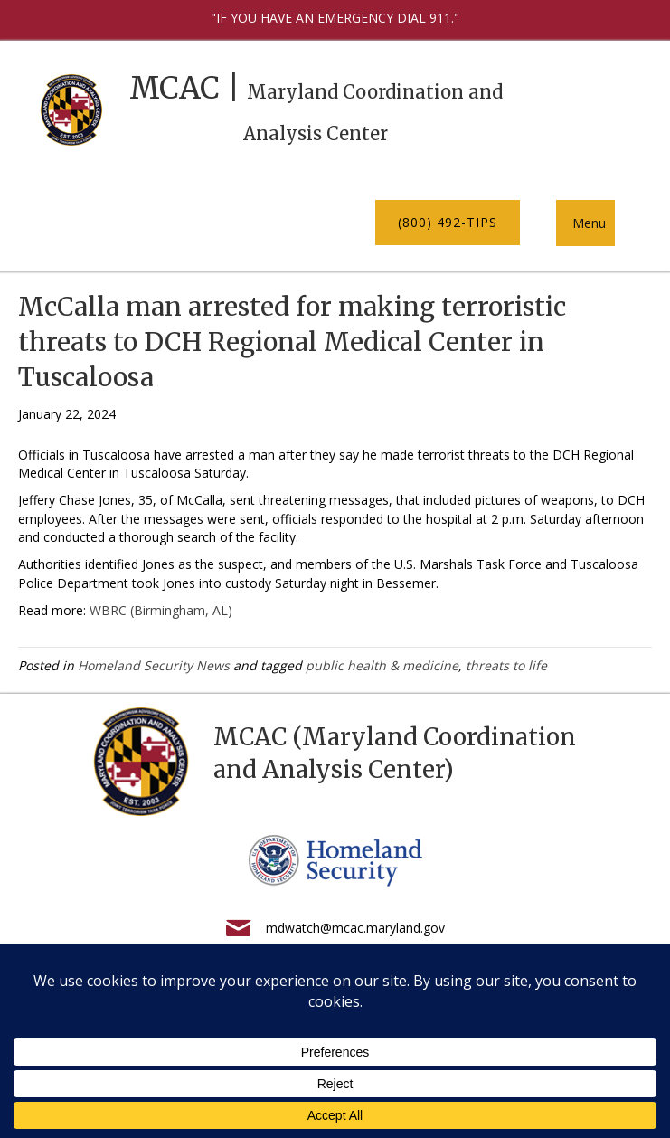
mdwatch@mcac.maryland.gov (355, 927)
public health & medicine (382, 665)
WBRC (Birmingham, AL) (161, 610)
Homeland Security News (154, 665)
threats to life (506, 665)
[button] (447, 222)
